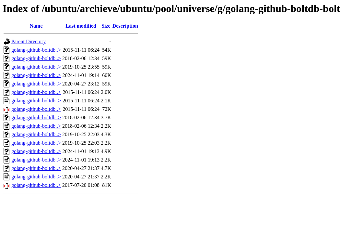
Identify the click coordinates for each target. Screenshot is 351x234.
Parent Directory (28, 41)
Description (125, 26)
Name (36, 26)
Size (106, 26)
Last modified (80, 26)
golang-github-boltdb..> (36, 50)
